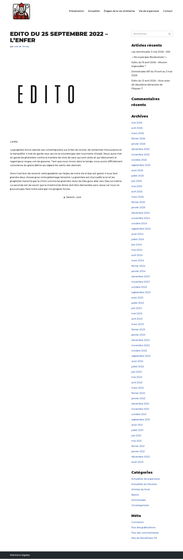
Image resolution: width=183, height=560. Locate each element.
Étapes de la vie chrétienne (119, 11)
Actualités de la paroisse (145, 480)
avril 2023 (137, 319)
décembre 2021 (140, 404)
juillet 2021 (137, 431)
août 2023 (137, 298)
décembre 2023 (140, 277)
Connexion (137, 523)
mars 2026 (137, 133)
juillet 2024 (137, 239)
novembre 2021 (140, 409)
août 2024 (137, 234)
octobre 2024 (139, 224)
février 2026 (138, 138)
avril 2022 (137, 383)
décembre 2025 (140, 149)
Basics (135, 496)
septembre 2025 (141, 165)
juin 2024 (136, 245)
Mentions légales (20, 556)
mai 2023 (136, 314)
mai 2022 (136, 378)
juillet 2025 (137, 176)
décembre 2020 (140, 457)
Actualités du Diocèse (144, 485)
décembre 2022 (140, 340)
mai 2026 (136, 122)
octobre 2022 (139, 351)
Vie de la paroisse (149, 11)
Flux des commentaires (145, 534)
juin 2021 (136, 436)
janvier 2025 (138, 208)
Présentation (76, 11)
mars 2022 (137, 388)
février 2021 (138, 447)
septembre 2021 (140, 420)
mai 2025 (136, 186)
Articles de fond (140, 490)
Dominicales (138, 501)
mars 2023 (137, 324)
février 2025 (138, 202)
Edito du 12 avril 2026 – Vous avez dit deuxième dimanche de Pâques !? (150, 84)
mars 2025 (137, 197)
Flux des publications (143, 528)
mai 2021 (136, 441)
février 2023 (138, 330)
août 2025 (137, 170)
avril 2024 (137, 255)
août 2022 (137, 362)
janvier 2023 (138, 335)
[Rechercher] (149, 34)
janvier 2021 (138, 452)
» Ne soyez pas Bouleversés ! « (149, 57)
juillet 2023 (137, 303)
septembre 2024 (141, 229)
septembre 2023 (141, 293)
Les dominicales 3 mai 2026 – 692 (150, 51)
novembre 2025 (140, 154)
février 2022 (138, 394)
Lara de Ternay (21, 46)
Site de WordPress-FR (144, 539)
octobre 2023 (139, 287)
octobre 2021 (139, 415)
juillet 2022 (137, 367)
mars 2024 (137, 261)
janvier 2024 (138, 271)
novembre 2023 (140, 282)
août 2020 (137, 463)
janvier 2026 (138, 144)
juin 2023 (136, 309)
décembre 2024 (140, 213)
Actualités (94, 11)
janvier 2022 (138, 399)
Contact (167, 11)
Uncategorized (140, 506)
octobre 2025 (139, 160)
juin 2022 (136, 372)
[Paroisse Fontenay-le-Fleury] (21, 11)
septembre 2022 (141, 356)
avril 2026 (137, 128)
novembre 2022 (140, 346)
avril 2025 (136, 192)
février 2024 (138, 266)
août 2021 (137, 426)
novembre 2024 (140, 218)
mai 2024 (136, 250)
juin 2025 (136, 181)
